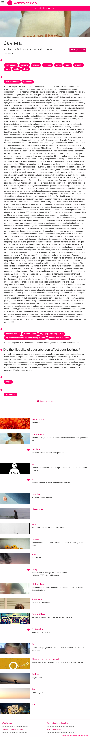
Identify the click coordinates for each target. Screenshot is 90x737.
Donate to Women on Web (13, 729)
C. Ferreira (37, 629)
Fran (34, 554)
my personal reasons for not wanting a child (25, 338)
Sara (34, 524)
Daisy (34, 569)
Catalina (36, 494)
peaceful (24, 65)
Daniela (35, 539)
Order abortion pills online (57, 723)
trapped (35, 65)
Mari (34, 704)
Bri (33, 644)
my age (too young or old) (51, 334)
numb (58, 65)
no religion (10, 394)
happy (68, 65)
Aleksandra (37, 509)
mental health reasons (59, 338)
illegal (8, 382)
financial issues (13, 334)
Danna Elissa (38, 614)
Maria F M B (38, 434)
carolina (36, 449)
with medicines (12, 82)
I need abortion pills (45, 8)
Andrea (35, 674)
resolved (47, 65)
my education (30, 334)
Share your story (78, 50)
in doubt (78, 65)
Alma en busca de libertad (45, 659)
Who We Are (7, 723)
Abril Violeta (38, 584)
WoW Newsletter (54, 729)
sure (8, 69)
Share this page (45, 401)
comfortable (11, 65)
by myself (27, 82)
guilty (16, 69)
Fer (33, 689)
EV (33, 464)
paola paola (38, 419)
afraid (25, 69)
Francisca (37, 599)
